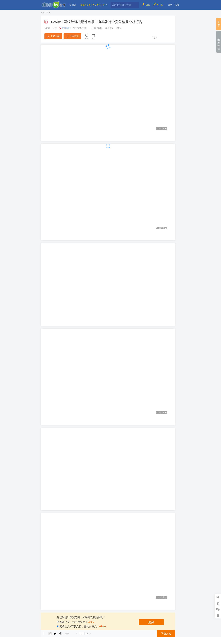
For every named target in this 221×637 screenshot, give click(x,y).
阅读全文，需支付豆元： (75, 621)
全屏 (67, 633)
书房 (158, 5)
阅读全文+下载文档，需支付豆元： (81, 626)
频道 (72, 5)
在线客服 (218, 615)
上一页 (77, 633)
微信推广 (218, 609)
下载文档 (53, 36)
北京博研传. (66, 28)
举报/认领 (97, 28)
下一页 (90, 633)
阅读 (47, 28)
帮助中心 (218, 597)
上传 (146, 5)
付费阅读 (72, 36)
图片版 (109, 28)
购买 (151, 622)
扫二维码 (218, 603)
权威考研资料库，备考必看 (92, 5)
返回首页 (47, 12)
